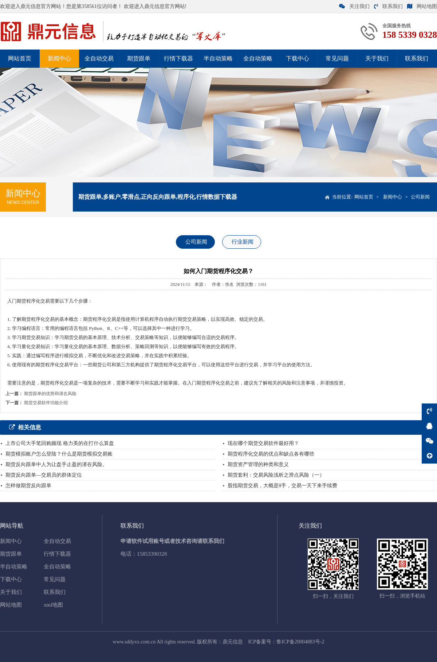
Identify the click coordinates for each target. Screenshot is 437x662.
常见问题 (337, 58)
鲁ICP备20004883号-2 (300, 642)
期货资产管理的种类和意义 (258, 464)
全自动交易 (99, 58)
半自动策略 (218, 58)
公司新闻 (420, 197)
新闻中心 (59, 58)
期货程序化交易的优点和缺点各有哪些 (271, 454)
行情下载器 (178, 58)
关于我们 (377, 58)
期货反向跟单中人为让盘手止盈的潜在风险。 (56, 464)
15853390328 (152, 554)
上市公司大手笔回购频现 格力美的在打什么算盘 (59, 443)
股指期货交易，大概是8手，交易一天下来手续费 (282, 485)
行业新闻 (242, 242)
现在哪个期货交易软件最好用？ (263, 443)
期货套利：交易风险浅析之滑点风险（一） (276, 475)
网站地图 (422, 6)
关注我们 (354, 6)
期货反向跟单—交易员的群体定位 (43, 475)
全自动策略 (257, 58)
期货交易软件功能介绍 (46, 402)
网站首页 (19, 58)
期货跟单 (138, 58)
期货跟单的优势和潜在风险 (50, 393)
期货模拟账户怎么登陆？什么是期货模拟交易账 (59, 454)
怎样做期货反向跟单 (28, 485)
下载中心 (297, 58)
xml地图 (53, 605)
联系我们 (388, 6)
